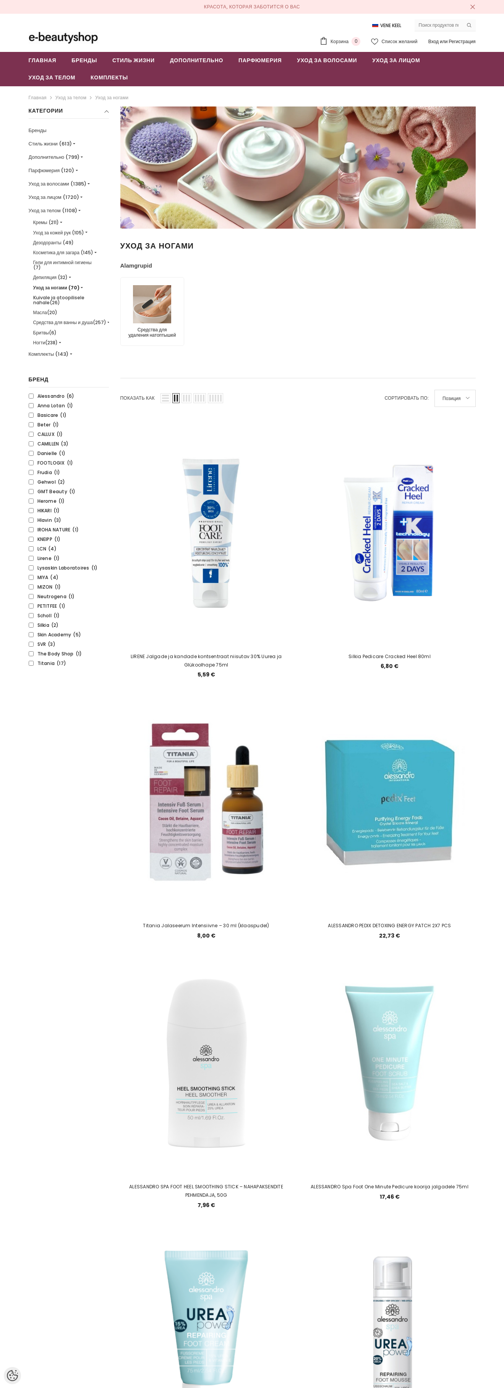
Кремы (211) (46, 222)
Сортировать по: (406, 398)
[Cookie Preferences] (12, 1375)
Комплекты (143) (49, 354)
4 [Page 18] (316, 1197)
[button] (165, 398)
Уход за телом (70, 97)
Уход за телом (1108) (53, 210)
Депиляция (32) (50, 277)
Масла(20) (45, 312)
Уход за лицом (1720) (54, 197)
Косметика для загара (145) (63, 252)
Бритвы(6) (45, 332)
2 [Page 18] (279, 1197)
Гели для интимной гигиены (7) (62, 265)
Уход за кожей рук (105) (58, 232)
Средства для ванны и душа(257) (69, 322)
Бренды (38, 130)
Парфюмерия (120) (52, 170)
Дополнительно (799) (54, 157)
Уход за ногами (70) (56, 287)
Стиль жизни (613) (50, 143)
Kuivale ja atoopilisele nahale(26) (58, 300)
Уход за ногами (111, 97)
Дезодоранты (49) (53, 242)
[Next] (334, 1197)
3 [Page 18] (298, 1197)
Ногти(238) (45, 342)
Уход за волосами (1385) (57, 183)
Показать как (137, 398)
